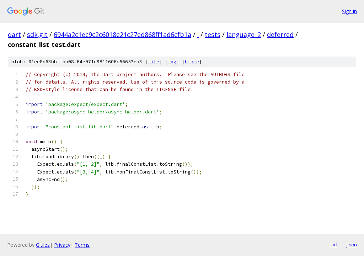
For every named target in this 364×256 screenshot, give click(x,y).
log (172, 62)
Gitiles (43, 244)
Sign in (349, 11)
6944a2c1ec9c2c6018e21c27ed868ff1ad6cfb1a (122, 34)
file (153, 62)
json (351, 244)
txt (334, 244)
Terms (82, 244)
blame (192, 62)
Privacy (62, 244)
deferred (280, 34)
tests (212, 34)
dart (14, 34)
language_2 (243, 34)
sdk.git (37, 34)
